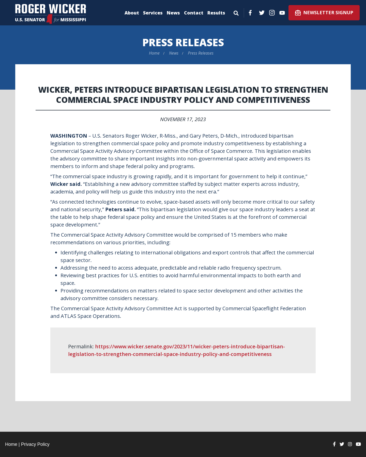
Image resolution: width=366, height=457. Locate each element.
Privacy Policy (35, 444)
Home (154, 53)
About (132, 13)
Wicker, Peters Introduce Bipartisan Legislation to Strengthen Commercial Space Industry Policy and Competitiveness (183, 94)
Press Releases (183, 42)
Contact (193, 13)
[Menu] (236, 12)
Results (216, 13)
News (173, 13)
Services (153, 13)
